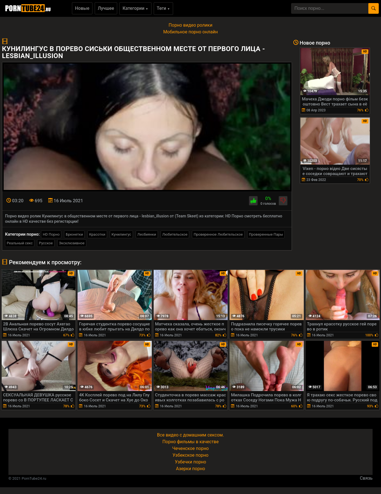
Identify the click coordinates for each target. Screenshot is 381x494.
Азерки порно (190, 468)
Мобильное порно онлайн (190, 32)
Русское (46, 243)
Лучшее (106, 8)
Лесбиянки (146, 234)
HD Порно (51, 234)
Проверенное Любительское (218, 234)
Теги (163, 8)
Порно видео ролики (190, 25)
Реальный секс (20, 243)
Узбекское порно (190, 455)
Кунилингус (121, 234)
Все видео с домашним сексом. (190, 435)
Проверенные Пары (266, 234)
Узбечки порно (190, 462)
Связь (366, 478)
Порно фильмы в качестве (190, 441)
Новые (82, 8)
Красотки (97, 234)
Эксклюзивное (72, 243)
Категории (135, 8)
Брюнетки (74, 234)
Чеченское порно (190, 448)
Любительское (175, 234)
